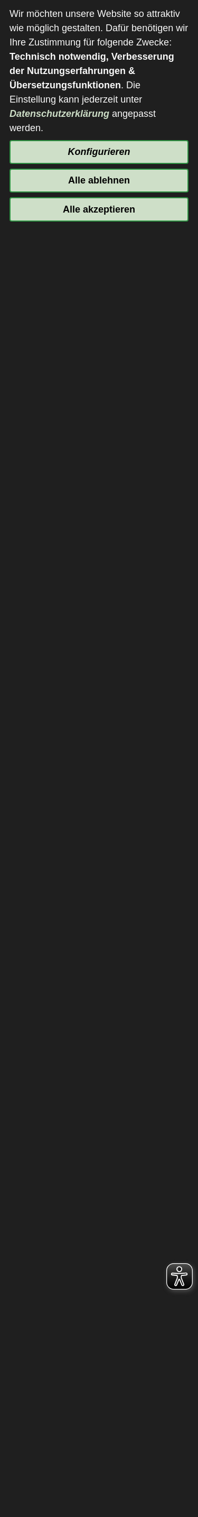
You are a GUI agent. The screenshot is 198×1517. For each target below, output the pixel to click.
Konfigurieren (99, 151)
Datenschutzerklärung (59, 113)
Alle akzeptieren (99, 209)
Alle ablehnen (99, 180)
